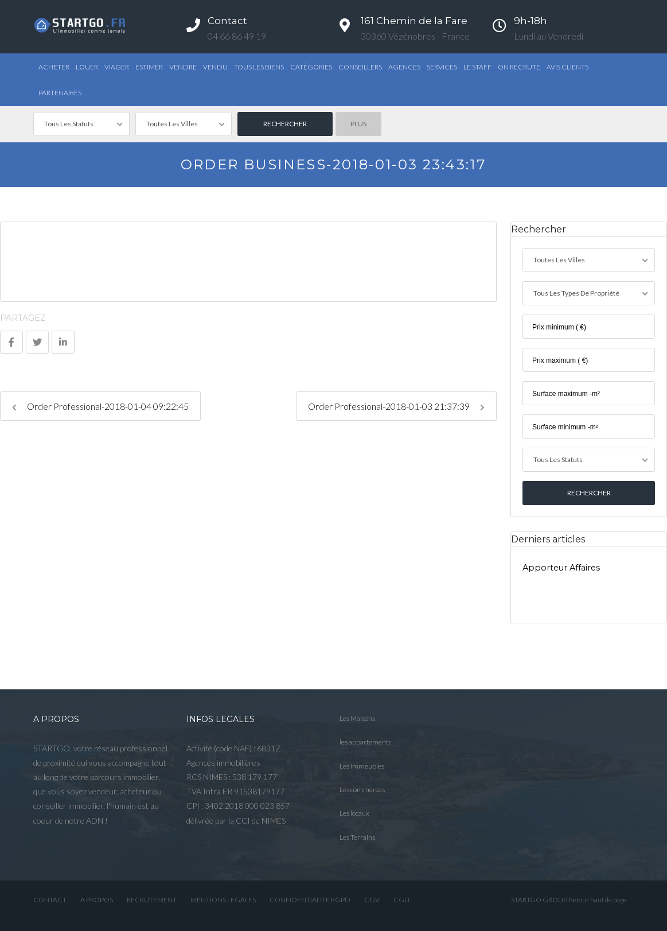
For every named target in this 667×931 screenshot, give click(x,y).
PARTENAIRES (59, 92)
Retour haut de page (598, 899)
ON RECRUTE (519, 67)
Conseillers (360, 67)
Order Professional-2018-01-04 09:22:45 (100, 406)
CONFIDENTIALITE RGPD (310, 899)
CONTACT (50, 899)
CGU (401, 899)
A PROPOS (96, 899)
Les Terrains (357, 837)
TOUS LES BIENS (259, 67)
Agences (404, 67)
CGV (372, 899)
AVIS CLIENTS (567, 67)
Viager (116, 67)
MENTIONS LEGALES (223, 899)
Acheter (53, 67)
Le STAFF (477, 67)
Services (442, 67)
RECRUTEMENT (152, 899)
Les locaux (354, 813)
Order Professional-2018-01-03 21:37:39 (396, 406)
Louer (87, 67)
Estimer (149, 67)
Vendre (183, 67)
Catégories (311, 67)
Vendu (215, 67)
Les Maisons (357, 718)
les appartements (365, 742)
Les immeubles (362, 766)
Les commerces (362, 789)
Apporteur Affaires (561, 568)
